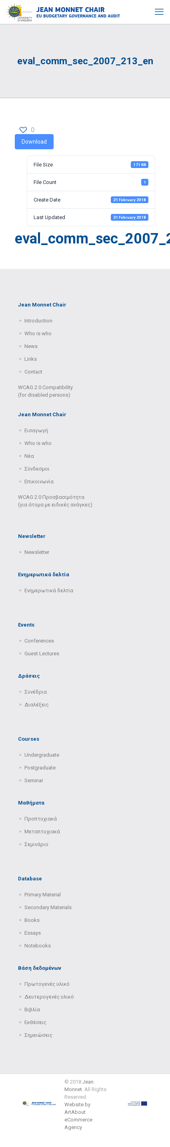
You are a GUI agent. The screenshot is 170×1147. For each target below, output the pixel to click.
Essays (32, 933)
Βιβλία (32, 1010)
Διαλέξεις (36, 705)
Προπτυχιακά (40, 819)
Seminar (33, 780)
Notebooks (37, 946)
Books (32, 920)
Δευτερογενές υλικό (49, 997)
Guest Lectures (41, 654)
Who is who (38, 333)
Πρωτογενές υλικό (47, 984)
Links (30, 359)
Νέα (29, 456)
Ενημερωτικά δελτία (48, 590)
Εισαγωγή (36, 430)
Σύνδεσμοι (37, 469)
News (31, 346)
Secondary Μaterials (48, 907)
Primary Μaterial (42, 895)
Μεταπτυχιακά (42, 832)
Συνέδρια (35, 692)
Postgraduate (40, 768)
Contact (33, 372)
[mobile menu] (159, 12)
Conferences (39, 641)
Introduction (38, 321)
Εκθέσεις (35, 1022)
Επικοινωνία (39, 482)
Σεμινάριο (36, 844)
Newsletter (36, 552)
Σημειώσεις (38, 1035)
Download (34, 141)
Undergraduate (41, 755)
